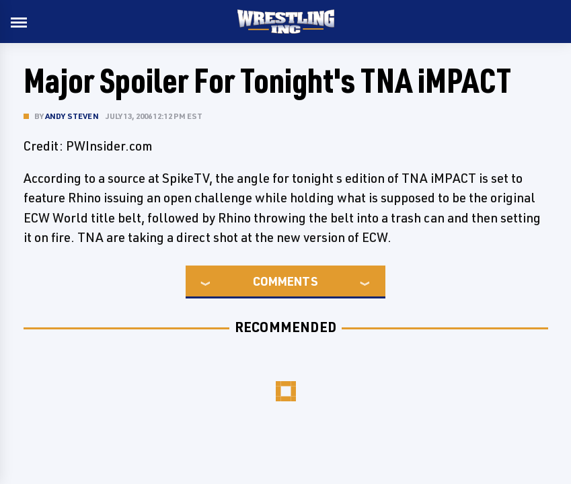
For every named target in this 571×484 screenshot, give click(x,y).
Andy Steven (72, 116)
